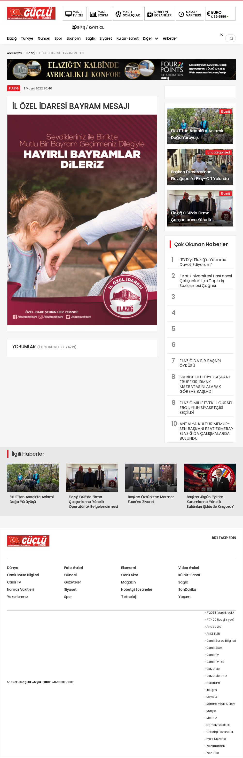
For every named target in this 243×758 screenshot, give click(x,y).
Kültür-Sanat (189, 575)
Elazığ (13, 88)
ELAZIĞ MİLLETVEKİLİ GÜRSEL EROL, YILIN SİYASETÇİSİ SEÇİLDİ (202, 407)
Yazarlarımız (17, 596)
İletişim (211, 690)
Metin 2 (211, 718)
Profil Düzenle (216, 739)
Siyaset (70, 589)
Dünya (12, 567)
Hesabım (213, 683)
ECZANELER (159, 14)
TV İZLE (73, 14)
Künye (211, 711)
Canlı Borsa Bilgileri (23, 575)
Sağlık (183, 582)
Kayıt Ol (212, 697)
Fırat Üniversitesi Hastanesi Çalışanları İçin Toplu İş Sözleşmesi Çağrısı (202, 280)
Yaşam (184, 596)
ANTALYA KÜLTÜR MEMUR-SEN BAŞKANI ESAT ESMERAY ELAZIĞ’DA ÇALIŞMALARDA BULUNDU (202, 430)
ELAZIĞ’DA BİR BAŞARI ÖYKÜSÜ (196, 362)
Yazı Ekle (212, 753)
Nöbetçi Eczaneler (136, 589)
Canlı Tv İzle (215, 662)
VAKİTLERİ (189, 14)
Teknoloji (128, 596)
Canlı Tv (14, 582)
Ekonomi (128, 567)
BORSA (99, 14)
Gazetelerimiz (216, 676)
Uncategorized (218, 152)
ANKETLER (213, 634)
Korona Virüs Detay (220, 704)
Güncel (70, 575)
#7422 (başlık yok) (220, 620)
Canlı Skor (129, 575)
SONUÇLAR (127, 14)
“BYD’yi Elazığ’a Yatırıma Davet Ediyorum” (199, 261)
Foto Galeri (73, 567)
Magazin (128, 582)
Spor (68, 596)
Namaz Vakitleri (20, 589)
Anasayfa (214, 627)
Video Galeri (188, 567)
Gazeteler (72, 582)
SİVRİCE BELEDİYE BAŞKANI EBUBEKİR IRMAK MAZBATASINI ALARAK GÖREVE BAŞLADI (201, 383)
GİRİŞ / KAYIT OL (87, 27)
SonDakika (187, 589)
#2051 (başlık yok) (220, 613)
